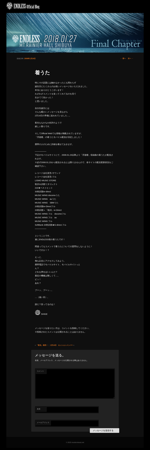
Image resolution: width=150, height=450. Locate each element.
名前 (38, 409)
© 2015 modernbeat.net (75, 442)
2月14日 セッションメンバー (61, 345)
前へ (123, 58)
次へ (130, 58)
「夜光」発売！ (42, 345)
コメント (40, 371)
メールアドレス (43, 422)
